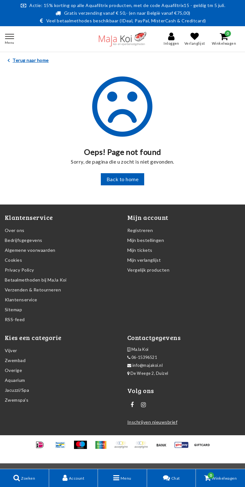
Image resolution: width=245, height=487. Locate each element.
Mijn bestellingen (145, 240)
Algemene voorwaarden (30, 250)
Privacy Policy (19, 270)
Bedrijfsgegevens (23, 240)
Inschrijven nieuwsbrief (152, 422)
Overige (13, 370)
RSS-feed (15, 319)
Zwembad (15, 360)
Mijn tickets (139, 250)
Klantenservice (21, 299)
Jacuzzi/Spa (17, 390)
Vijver (11, 350)
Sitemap (13, 309)
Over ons (15, 230)
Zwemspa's (16, 400)
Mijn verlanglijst (144, 260)
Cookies (13, 260)
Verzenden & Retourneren (33, 289)
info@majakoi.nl (145, 365)
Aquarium (15, 380)
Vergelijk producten (148, 270)
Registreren (140, 230)
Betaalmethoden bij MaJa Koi (36, 279)
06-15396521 (142, 357)
